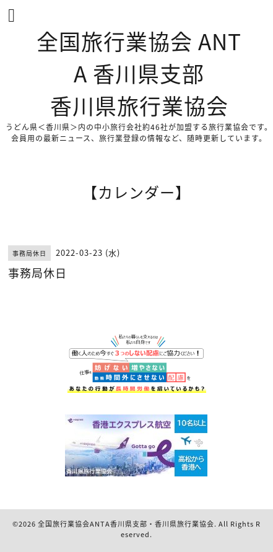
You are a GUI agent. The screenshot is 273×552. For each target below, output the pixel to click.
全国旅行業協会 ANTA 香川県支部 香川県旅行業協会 (139, 73)
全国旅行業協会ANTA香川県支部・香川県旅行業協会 (126, 524)
